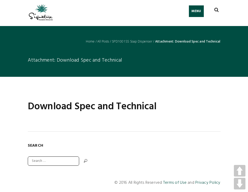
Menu (196, 11)
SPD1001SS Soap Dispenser (132, 41)
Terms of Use (175, 182)
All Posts (103, 41)
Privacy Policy (208, 182)
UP (239, 171)
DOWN (239, 183)
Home (90, 41)
